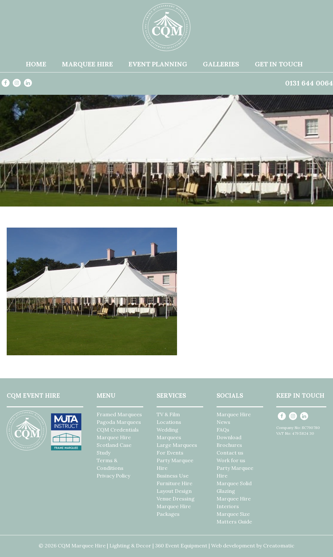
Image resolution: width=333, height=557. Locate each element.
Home (36, 64)
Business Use (173, 475)
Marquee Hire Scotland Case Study (114, 445)
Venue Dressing (176, 498)
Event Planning (158, 64)
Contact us (230, 452)
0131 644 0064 (309, 83)
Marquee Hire (87, 64)
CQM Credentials (118, 429)
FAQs (223, 429)
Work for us (231, 460)
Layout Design (174, 491)
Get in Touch (279, 64)
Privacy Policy (113, 475)
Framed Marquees (119, 414)
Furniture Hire (174, 483)
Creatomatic (278, 545)
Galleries (221, 64)
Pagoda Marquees (119, 422)
